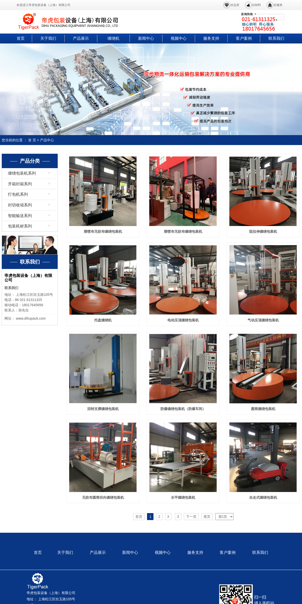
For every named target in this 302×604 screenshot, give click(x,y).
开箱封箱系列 (20, 184)
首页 (21, 38)
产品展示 (81, 38)
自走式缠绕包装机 (263, 497)
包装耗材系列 (20, 226)
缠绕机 (113, 38)
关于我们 (48, 38)
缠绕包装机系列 (22, 173)
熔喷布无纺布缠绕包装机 (103, 231)
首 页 (32, 140)
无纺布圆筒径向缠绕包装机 (103, 497)
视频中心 (179, 38)
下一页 (191, 517)
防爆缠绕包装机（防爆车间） (183, 409)
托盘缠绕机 (103, 320)
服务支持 (211, 38)
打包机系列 (18, 194)
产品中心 (47, 140)
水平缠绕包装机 (183, 497)
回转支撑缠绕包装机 (103, 409)
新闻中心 (146, 38)
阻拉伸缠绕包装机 (263, 231)
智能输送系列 (20, 216)
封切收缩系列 (20, 205)
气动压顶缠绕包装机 (263, 320)
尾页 (206, 517)
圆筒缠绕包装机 (263, 409)
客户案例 (244, 38)
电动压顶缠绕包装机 (183, 320)
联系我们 (276, 38)
